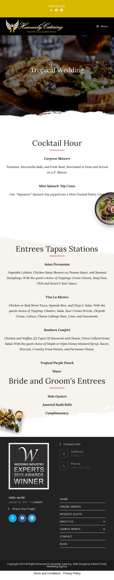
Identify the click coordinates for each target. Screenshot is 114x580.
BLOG (63, 544)
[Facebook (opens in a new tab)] (56, 10)
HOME (64, 499)
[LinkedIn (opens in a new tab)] (61, 10)
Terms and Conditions (47, 573)
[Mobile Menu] (102, 26)
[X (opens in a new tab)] (52, 10)
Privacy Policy (72, 573)
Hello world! (17, 497)
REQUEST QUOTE (71, 514)
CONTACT (66, 536)
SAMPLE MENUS (82, 529)
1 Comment (36, 502)
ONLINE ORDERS (70, 506)
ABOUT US (82, 521)
